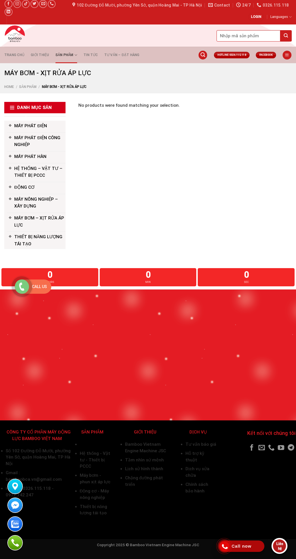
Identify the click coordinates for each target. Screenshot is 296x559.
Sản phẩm (66, 55)
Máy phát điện (94, 444)
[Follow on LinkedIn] (9, 12)
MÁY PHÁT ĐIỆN (30, 125)
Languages (281, 17)
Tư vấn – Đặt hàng (122, 55)
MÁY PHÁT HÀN (30, 156)
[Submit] (286, 36)
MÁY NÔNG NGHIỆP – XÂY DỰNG (36, 203)
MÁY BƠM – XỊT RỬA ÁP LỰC (39, 221)
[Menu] (287, 55)
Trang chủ (14, 55)
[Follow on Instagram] (17, 4)
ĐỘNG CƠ (24, 187)
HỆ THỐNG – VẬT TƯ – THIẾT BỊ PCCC (38, 172)
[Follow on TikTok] (26, 4)
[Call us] (52, 4)
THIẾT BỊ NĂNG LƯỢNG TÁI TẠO (38, 240)
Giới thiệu (40, 55)
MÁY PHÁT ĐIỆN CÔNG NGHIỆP (37, 141)
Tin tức (90, 55)
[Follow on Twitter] (34, 4)
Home (9, 87)
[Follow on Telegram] (291, 448)
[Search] (203, 55)
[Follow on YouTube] (281, 448)
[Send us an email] (43, 4)
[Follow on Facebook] (9, 4)
